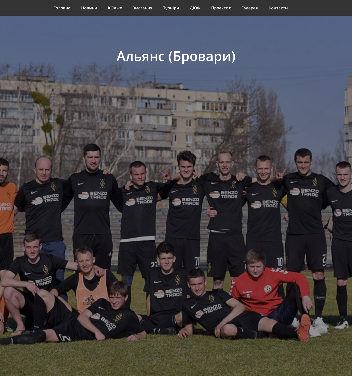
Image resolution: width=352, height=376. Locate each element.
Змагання (142, 8)
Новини (89, 8)
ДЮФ (195, 8)
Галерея (249, 8)
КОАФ (114, 8)
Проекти (220, 8)
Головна (61, 8)
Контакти (278, 8)
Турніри (171, 8)
